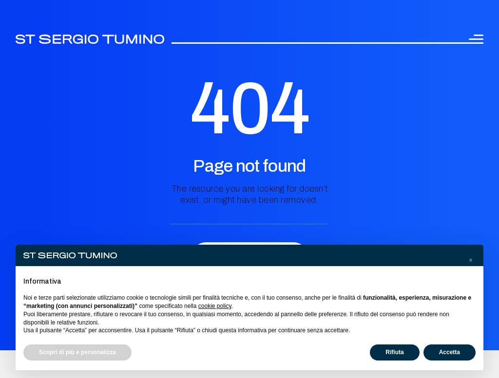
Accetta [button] (449, 352)
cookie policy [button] (214, 306)
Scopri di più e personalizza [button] (77, 352)
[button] (471, 260)
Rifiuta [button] (394, 352)
